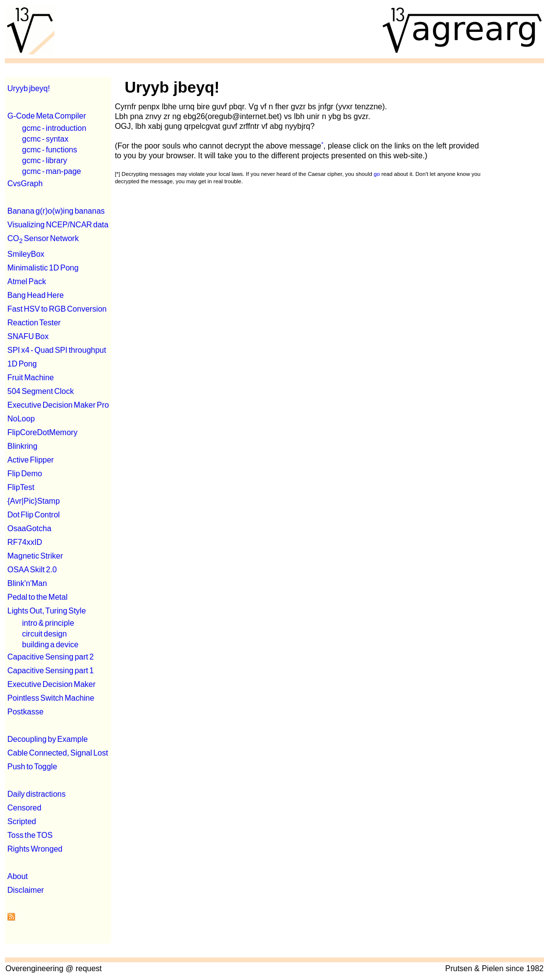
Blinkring (22, 446)
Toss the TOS (29, 835)
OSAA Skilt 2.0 (32, 569)
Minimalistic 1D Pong (42, 268)
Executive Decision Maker (51, 684)
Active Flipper (30, 460)
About (17, 876)
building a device (50, 644)
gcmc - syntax (45, 139)
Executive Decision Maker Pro (58, 405)
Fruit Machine (30, 377)
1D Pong (22, 364)
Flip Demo (24, 473)
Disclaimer (25, 890)
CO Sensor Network (43, 238)
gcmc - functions (49, 150)
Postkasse (25, 712)
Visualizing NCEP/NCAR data (57, 224)
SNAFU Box (27, 336)
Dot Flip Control (33, 515)
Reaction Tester (34, 322)
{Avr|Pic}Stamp (33, 501)
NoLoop (21, 419)
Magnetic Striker (35, 556)
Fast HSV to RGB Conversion (57, 309)
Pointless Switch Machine (50, 698)
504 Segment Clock (40, 391)
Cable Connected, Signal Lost (57, 753)
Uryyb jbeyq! (28, 88)
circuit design (44, 634)
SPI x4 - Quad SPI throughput (56, 350)
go (377, 174)
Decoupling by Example (47, 739)
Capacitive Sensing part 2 (50, 657)
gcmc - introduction (54, 128)
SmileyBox (26, 254)
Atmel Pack (26, 281)
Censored (24, 808)
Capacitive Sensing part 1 (50, 670)
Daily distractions (36, 794)
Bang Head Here (35, 295)
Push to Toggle (32, 766)
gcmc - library (44, 160)
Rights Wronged (34, 849)
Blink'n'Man (27, 583)
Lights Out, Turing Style (46, 611)
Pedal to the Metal (37, 597)
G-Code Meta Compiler (46, 116)
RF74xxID (24, 542)
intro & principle (48, 623)
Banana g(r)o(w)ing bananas (56, 211)
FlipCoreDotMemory (42, 432)
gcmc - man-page (51, 171)
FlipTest (20, 487)
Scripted (21, 821)
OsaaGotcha (29, 528)
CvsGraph (25, 183)
